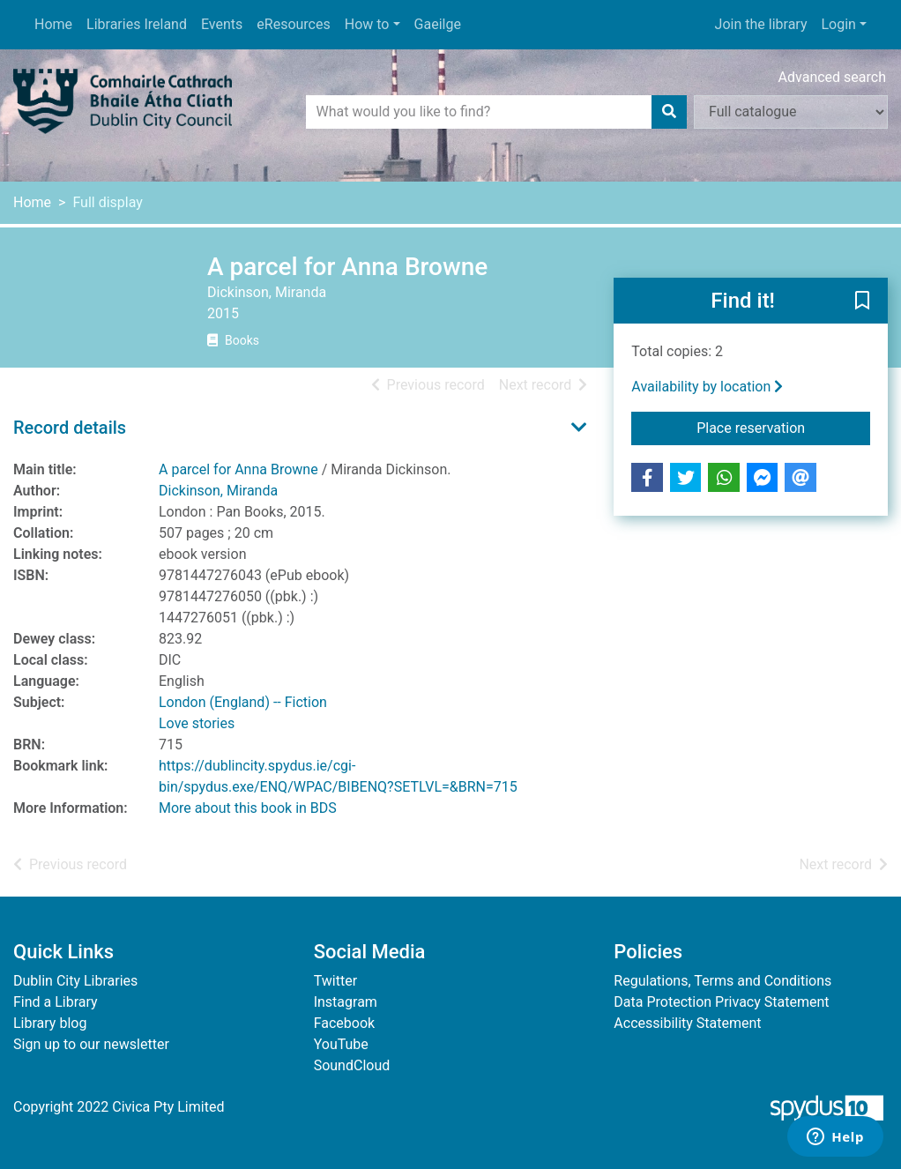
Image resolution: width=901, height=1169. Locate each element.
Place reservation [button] (783, 426)
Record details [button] (69, 427)
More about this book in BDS (248, 808)
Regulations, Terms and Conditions (722, 980)
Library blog (49, 1023)
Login (838, 24)
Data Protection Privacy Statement (721, 1002)
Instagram (345, 1002)
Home (53, 24)
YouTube (341, 1044)
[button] (862, 301)
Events (221, 24)
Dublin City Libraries (75, 980)
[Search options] (791, 112)
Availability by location (707, 386)
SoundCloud (352, 1065)
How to (367, 24)
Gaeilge (437, 24)
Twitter (335, 980)
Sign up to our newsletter (91, 1044)
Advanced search (832, 77)
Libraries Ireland (136, 24)
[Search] (669, 112)
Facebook (344, 1023)
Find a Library (55, 1002)
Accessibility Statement (687, 1023)
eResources (293, 24)
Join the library (761, 24)
